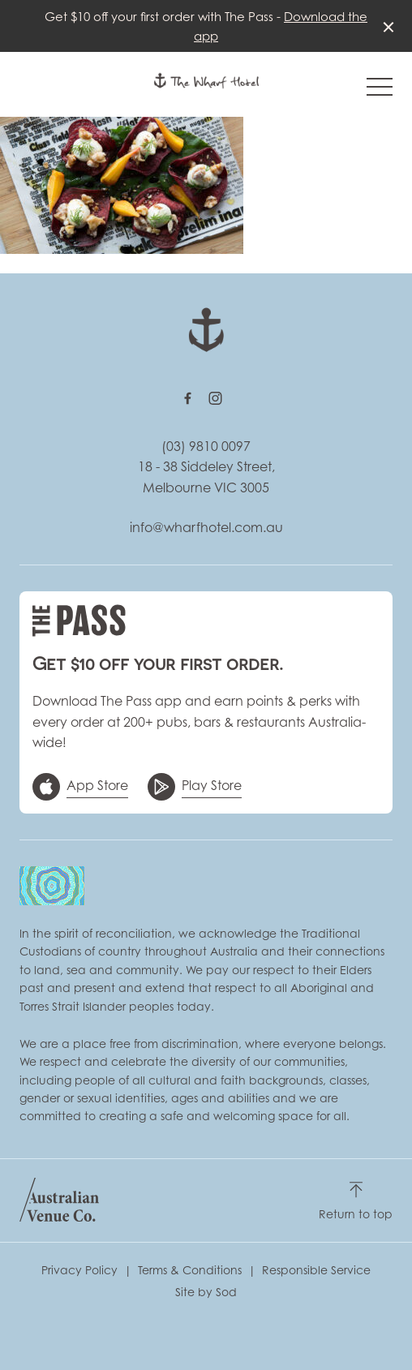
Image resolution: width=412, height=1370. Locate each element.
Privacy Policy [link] (79, 1270)
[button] (380, 91)
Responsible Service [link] (316, 1270)
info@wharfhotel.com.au (206, 527)
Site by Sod (206, 1292)
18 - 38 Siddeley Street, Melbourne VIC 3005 (206, 477)
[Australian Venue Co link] (59, 1200)
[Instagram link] (215, 398)
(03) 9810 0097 (206, 446)
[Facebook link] (187, 398)
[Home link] (206, 80)
